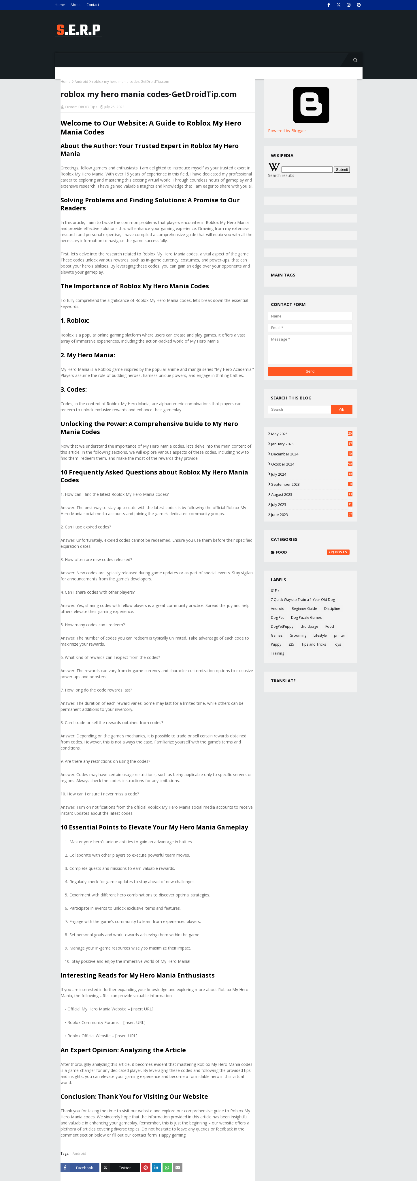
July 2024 (311, 474)
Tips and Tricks (313, 644)
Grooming (298, 635)
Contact (92, 4)
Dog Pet (277, 617)
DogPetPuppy (282, 626)
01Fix (275, 590)
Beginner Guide (304, 608)
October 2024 (311, 464)
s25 (291, 644)
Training (277, 653)
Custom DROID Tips (81, 106)
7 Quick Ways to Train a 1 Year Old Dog (303, 599)
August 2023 (311, 494)
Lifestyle (320, 635)
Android (81, 81)
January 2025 (311, 443)
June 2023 (311, 514)
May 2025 (311, 433)
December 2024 (311, 454)
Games (276, 635)
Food (313, 552)
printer (339, 635)
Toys (337, 644)
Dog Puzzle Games (306, 617)
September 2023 (311, 484)
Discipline (332, 608)
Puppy (276, 644)
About (76, 4)
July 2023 (311, 504)
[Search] (299, 409)
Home (60, 4)
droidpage (309, 626)
